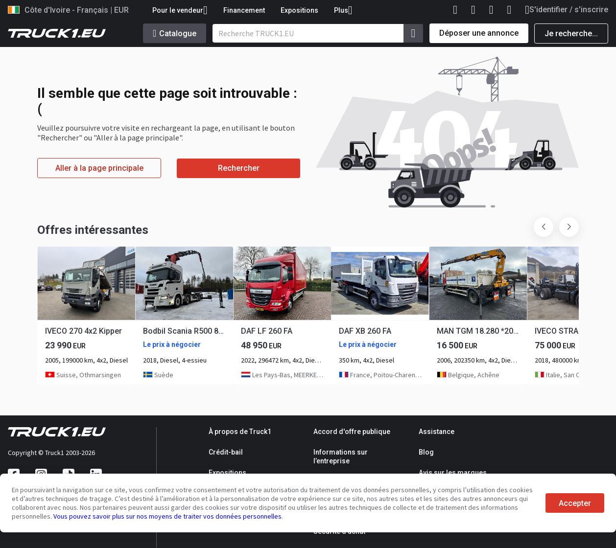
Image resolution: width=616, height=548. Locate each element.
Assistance (436, 431)
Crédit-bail (226, 452)
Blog (426, 452)
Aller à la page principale (99, 168)
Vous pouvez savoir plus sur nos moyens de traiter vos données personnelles (167, 516)
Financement (244, 10)
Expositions (299, 10)
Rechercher (239, 168)
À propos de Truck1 (240, 431)
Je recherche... (571, 33)
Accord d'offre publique (351, 431)
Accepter (575, 503)
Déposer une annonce (479, 33)
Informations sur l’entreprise (340, 456)
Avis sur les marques (453, 473)
